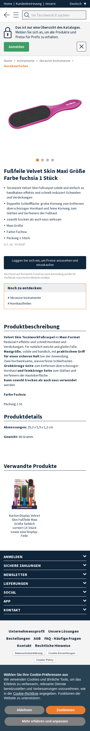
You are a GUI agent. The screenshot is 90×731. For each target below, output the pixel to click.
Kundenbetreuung (29, 3)
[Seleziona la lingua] (78, 4)
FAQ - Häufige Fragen (62, 638)
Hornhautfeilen (16, 66)
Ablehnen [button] (24, 710)
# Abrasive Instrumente (24, 298)
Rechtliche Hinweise (52, 645)
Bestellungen (18, 638)
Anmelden (16, 46)
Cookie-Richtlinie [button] (25, 693)
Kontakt (24, 645)
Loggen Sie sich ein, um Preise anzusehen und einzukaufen (45, 262)
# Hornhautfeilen (19, 303)
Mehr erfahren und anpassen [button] (45, 721)
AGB (37, 638)
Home (8, 3)
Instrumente (26, 61)
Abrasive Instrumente (54, 61)
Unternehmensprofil (27, 631)
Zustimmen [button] (66, 710)
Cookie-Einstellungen (61, 653)
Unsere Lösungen (63, 631)
